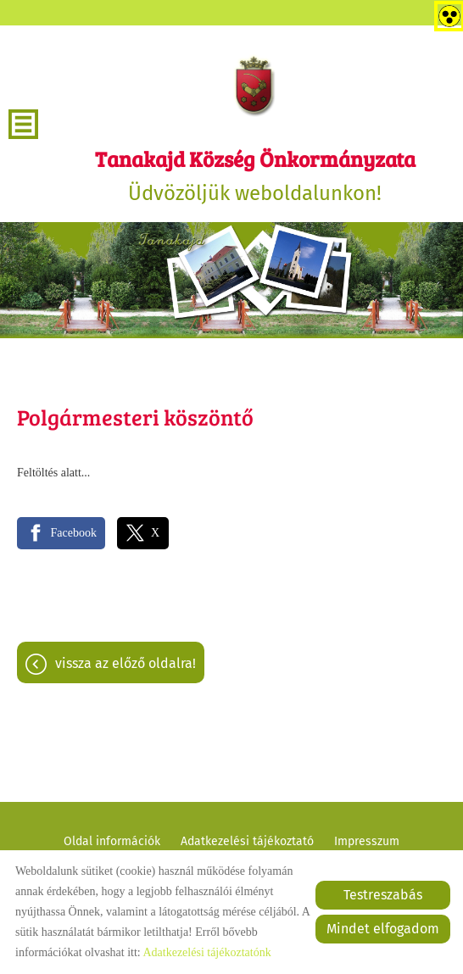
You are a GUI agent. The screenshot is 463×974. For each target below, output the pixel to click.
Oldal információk (112, 841)
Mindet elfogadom (382, 929)
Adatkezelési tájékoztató (247, 841)
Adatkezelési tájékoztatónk (206, 952)
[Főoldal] (254, 85)
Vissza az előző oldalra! (125, 663)
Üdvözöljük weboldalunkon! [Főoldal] (255, 174)
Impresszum (366, 841)
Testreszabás (382, 895)
